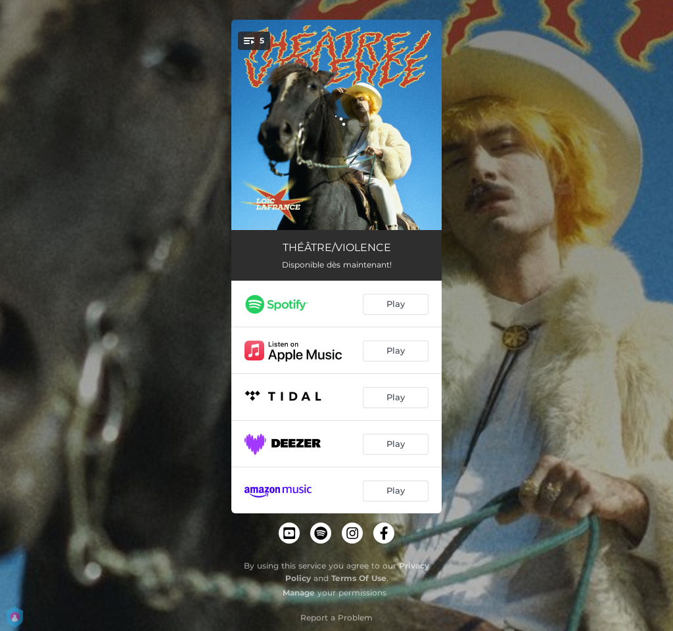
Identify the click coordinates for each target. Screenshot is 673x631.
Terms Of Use (358, 578)
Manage (299, 592)
